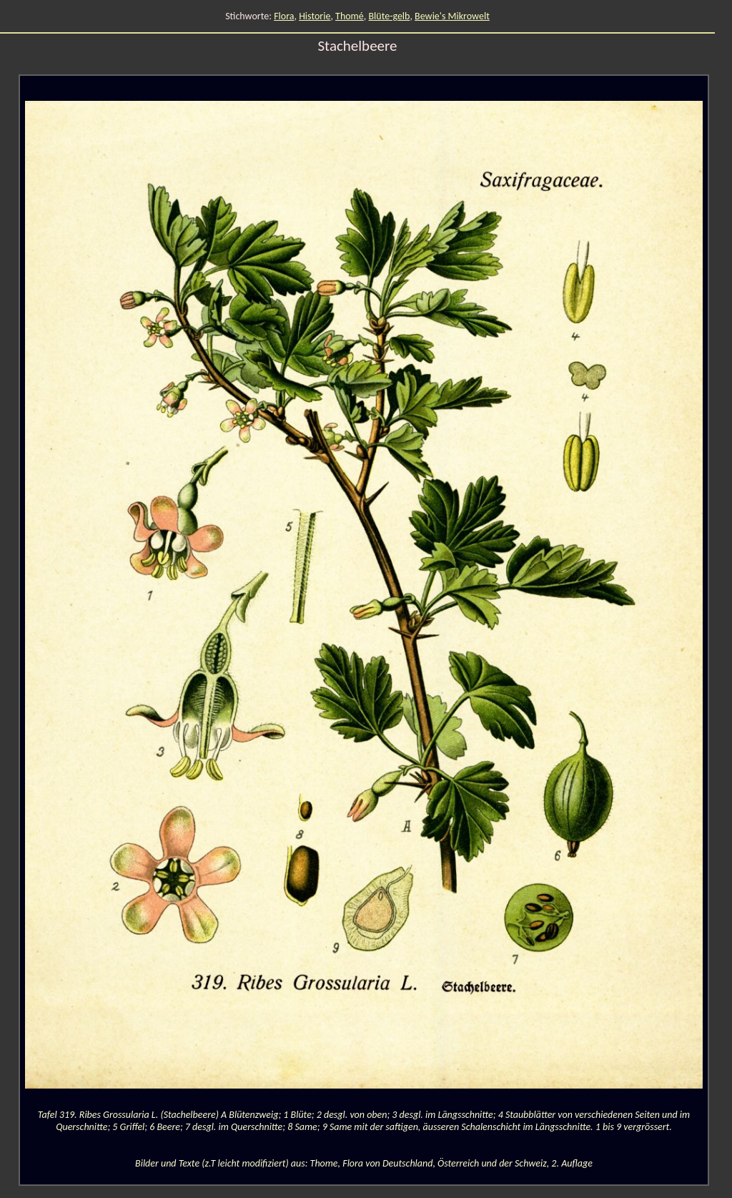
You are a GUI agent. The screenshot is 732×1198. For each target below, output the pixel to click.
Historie (314, 16)
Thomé (349, 16)
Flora (284, 16)
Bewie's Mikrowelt (452, 16)
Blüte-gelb (389, 16)
